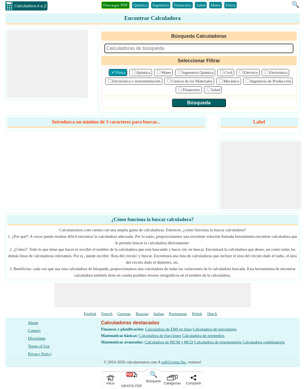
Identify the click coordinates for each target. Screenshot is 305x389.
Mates (216, 5)
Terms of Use (39, 346)
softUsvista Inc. (174, 362)
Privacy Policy (40, 354)
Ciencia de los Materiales (191, 81)
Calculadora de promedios (203, 335)
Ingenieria (160, 5)
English (90, 314)
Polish (197, 314)
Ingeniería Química (197, 72)
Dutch (212, 314)
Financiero (182, 5)
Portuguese (178, 314)
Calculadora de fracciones (160, 335)
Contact (34, 330)
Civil (228, 72)
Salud (200, 5)
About (33, 323)
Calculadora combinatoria (263, 342)
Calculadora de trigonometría (218, 342)
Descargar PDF (115, 5)
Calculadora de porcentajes (214, 329)
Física (230, 5)
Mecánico (231, 81)
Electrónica (278, 72)
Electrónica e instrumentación (136, 81)
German (124, 314)
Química (140, 5)
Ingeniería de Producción (270, 81)
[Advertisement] (47, 64)
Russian (142, 314)
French (107, 314)
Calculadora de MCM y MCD (169, 342)
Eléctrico (250, 72)
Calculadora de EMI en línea (168, 329)
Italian (159, 314)
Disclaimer (37, 338)
